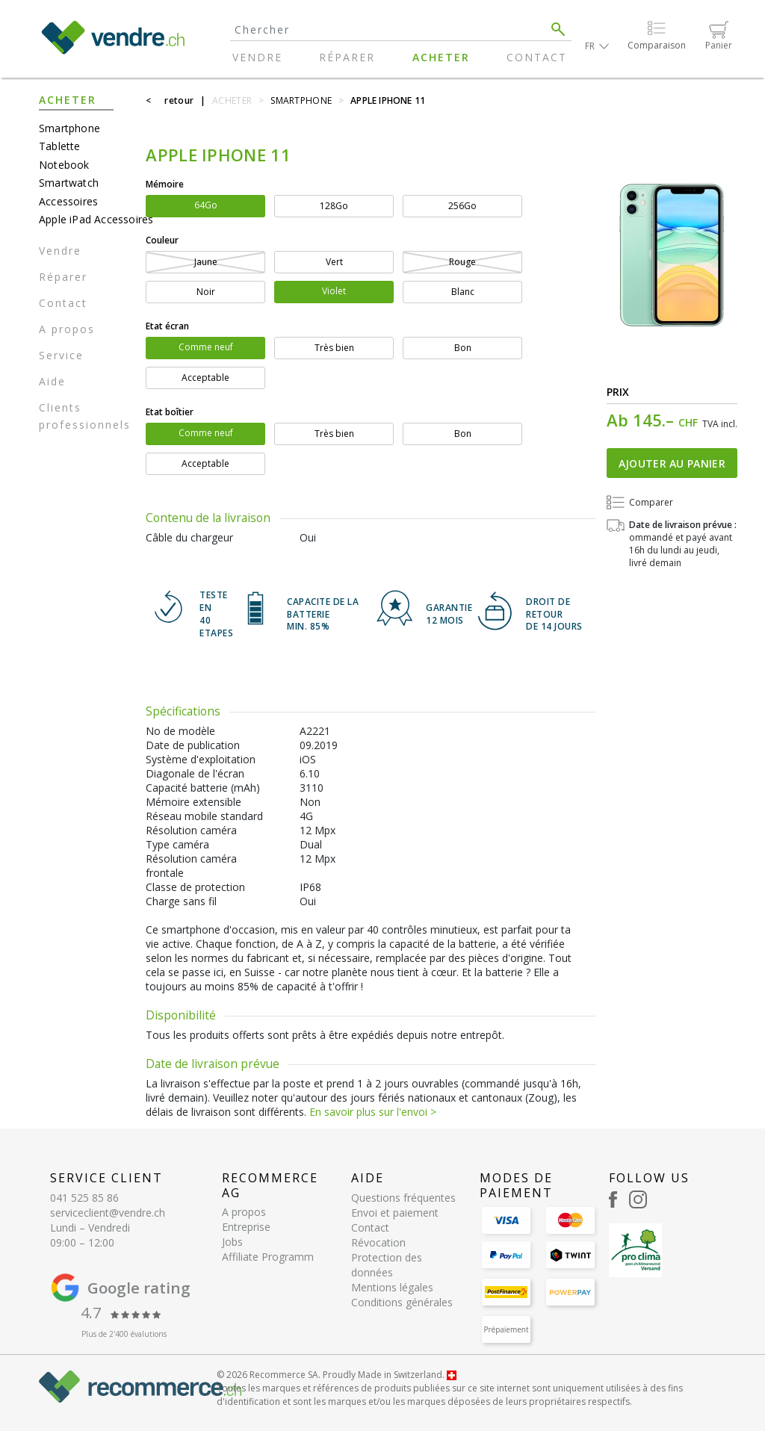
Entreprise (246, 1227)
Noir (205, 291)
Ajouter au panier (672, 463)
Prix (618, 392)
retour (178, 100)
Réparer (347, 57)
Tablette (60, 146)
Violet (334, 291)
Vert (334, 261)
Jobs (232, 1242)
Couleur (162, 240)
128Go (334, 205)
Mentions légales (392, 1287)
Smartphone (69, 128)
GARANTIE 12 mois (449, 614)
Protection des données (386, 1264)
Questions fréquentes (403, 1198)
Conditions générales (402, 1302)
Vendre (257, 57)
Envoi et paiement (395, 1212)
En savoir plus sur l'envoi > (372, 1112)
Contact (537, 57)
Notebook (64, 165)
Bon (462, 347)
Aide (52, 381)
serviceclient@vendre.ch (107, 1212)
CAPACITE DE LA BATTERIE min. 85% (323, 614)
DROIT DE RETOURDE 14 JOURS (554, 614)
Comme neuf (206, 347)
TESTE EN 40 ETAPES (216, 614)
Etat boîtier (169, 412)
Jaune (205, 261)
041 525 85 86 (84, 1198)
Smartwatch (69, 183)
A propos (67, 329)
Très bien (334, 347)
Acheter (441, 57)
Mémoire (165, 184)
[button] (596, 46)
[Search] (387, 29)
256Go (462, 205)
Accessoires (68, 201)
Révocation (378, 1242)
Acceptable (205, 377)
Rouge (462, 261)
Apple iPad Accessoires (86, 219)
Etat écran (167, 326)
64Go (205, 205)
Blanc (462, 291)
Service (61, 355)
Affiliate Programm (268, 1257)
